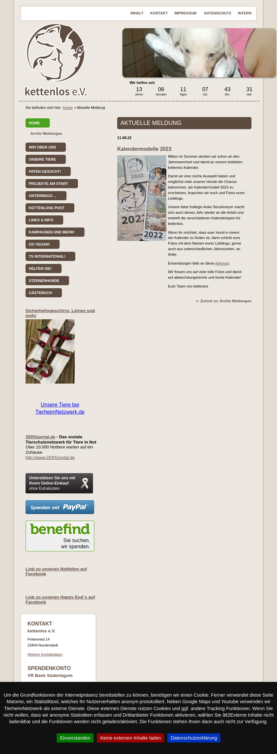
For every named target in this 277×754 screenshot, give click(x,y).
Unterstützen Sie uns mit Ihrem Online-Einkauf (52, 483)
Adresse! (222, 263)
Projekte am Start (48, 184)
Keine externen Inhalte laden (130, 738)
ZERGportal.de (40, 436)
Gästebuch (40, 293)
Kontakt (159, 13)
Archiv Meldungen (46, 133)
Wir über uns (42, 147)
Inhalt (136, 13)
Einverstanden (75, 738)
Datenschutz (217, 13)
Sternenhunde (44, 281)
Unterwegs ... (43, 196)
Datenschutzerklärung (194, 738)
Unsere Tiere (42, 159)
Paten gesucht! (45, 171)
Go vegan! (39, 244)
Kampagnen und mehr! (52, 232)
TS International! (47, 256)
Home (68, 107)
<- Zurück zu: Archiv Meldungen (223, 301)
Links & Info (41, 220)
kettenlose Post (47, 208)
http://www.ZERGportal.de (50, 457)
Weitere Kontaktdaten (45, 654)
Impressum (185, 13)
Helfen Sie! (40, 268)
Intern (244, 13)
